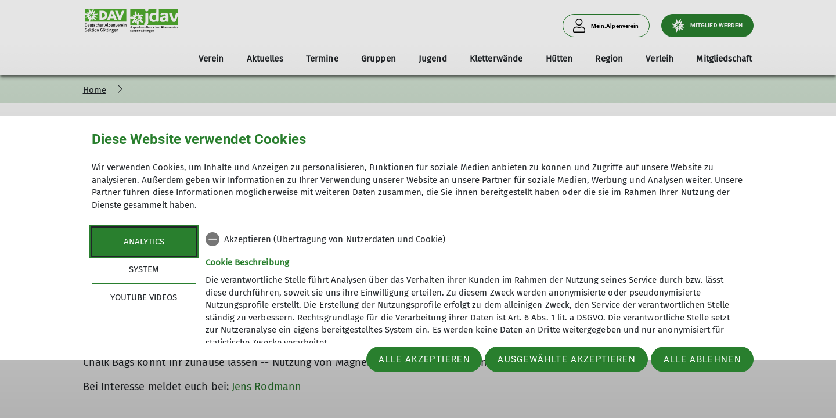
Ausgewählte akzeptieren (567, 359)
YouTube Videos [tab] (143, 297)
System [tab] (144, 269)
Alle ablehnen (702, 359)
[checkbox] (475, 239)
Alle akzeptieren (424, 359)
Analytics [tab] (144, 241)
